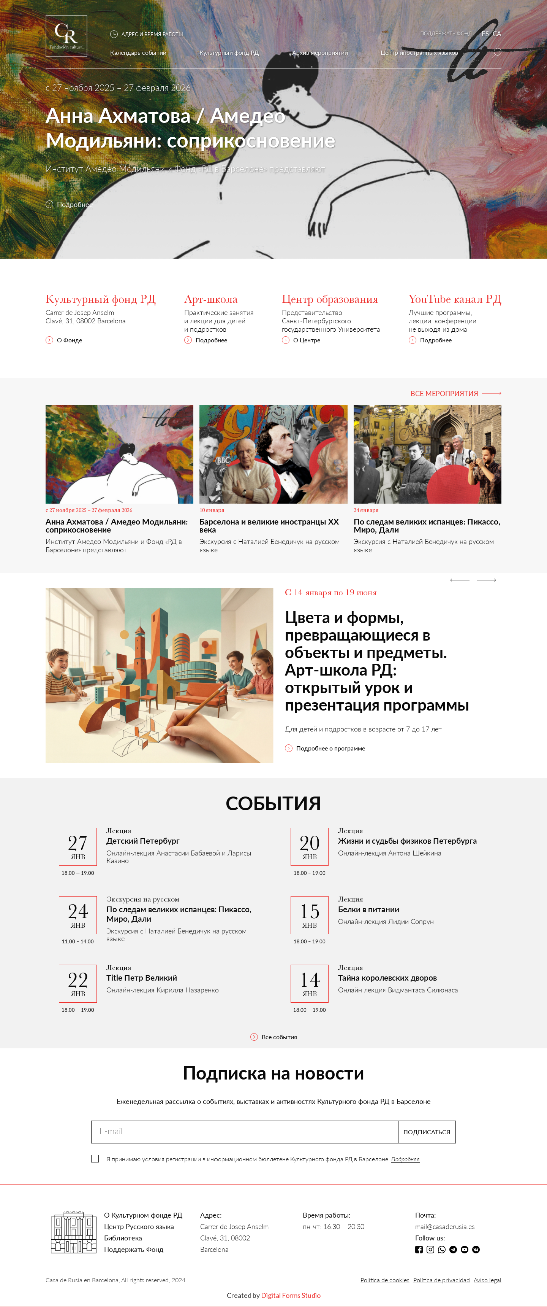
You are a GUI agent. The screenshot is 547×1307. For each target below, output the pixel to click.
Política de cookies (384, 1279)
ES (485, 34)
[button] (150, 34)
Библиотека (123, 1238)
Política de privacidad (441, 1279)
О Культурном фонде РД (143, 1215)
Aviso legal (487, 1279)
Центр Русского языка (139, 1226)
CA (497, 34)
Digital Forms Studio (291, 1295)
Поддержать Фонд (133, 1249)
